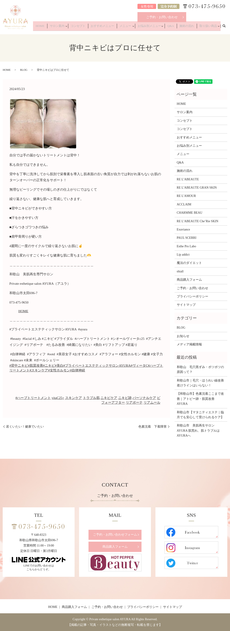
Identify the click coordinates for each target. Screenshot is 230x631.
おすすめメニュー (113, 27)
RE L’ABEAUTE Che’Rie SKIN (197, 221)
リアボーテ (134, 402)
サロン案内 (71, 27)
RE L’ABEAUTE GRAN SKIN (197, 187)
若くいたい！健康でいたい (25, 426)
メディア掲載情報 (189, 344)
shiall (180, 271)
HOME (57, 27)
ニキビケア (108, 398)
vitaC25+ (58, 398)
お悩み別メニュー (155, 27)
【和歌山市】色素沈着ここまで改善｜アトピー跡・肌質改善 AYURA (200, 398)
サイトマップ (186, 304)
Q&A (176, 27)
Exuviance (183, 229)
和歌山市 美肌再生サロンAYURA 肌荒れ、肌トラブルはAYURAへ (198, 430)
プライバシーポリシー (192, 296)
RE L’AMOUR (186, 196)
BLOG (23, 69)
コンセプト (91, 27)
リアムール (152, 402)
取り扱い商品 (208, 27)
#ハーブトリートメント (33, 398)
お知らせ (183, 336)
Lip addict (183, 254)
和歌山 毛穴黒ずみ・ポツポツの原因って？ (200, 369)
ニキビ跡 (125, 398)
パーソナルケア (144, 398)
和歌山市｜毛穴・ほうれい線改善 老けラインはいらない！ (201, 383)
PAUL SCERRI (186, 237)
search (226, 27)
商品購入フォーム (189, 279)
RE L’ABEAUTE (188, 179)
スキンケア (73, 398)
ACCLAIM (184, 204)
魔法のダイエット (189, 263)
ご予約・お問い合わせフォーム (115, 534)
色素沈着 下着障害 (152, 426)
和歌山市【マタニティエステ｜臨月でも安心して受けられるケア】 (200, 415)
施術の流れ (189, 27)
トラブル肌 (91, 398)
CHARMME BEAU (189, 212)
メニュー (133, 27)
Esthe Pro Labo (186, 246)
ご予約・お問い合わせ (162, 17)
